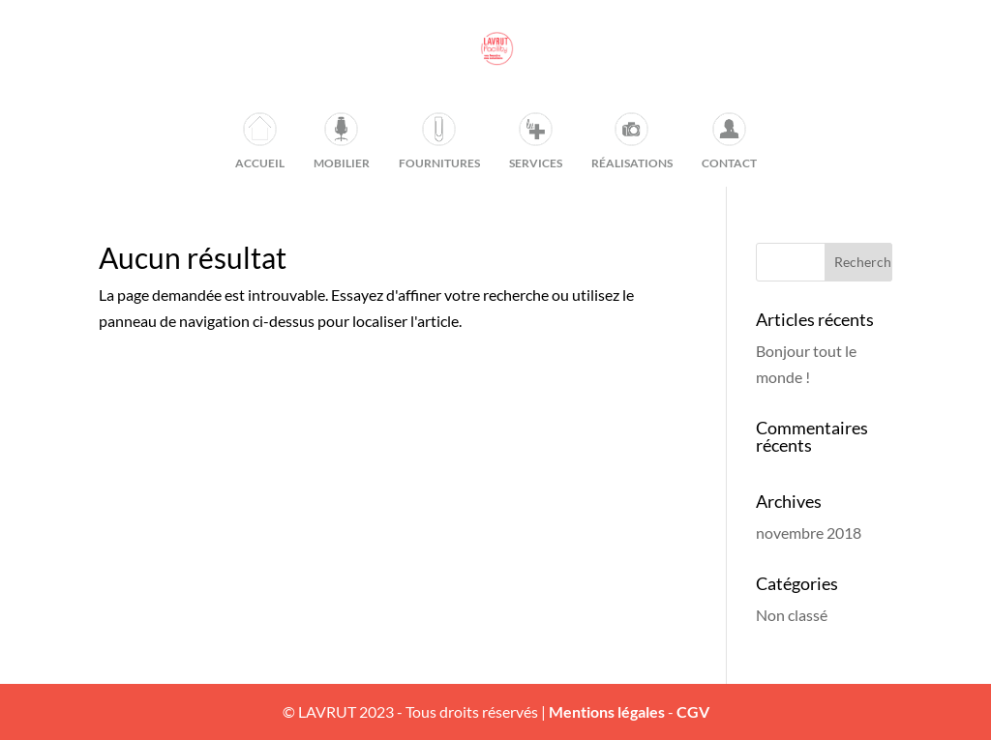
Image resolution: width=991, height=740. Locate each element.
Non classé (791, 615)
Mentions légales (607, 711)
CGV (692, 711)
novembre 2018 (808, 532)
